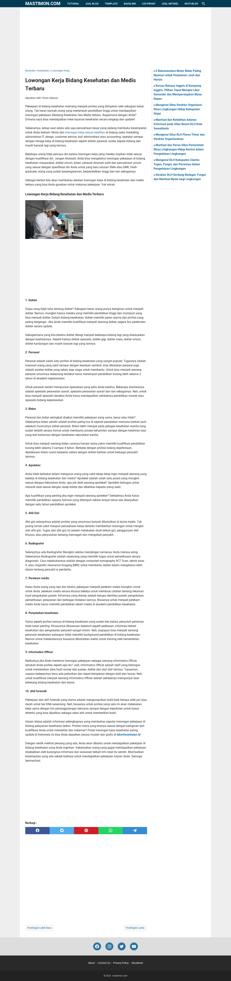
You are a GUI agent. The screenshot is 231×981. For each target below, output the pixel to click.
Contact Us (104, 962)
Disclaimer (137, 962)
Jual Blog (92, 3)
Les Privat (149, 3)
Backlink (130, 3)
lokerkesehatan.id (128, 734)
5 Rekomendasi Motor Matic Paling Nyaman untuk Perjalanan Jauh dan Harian (177, 75)
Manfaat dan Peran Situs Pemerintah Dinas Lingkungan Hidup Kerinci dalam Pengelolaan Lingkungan (179, 149)
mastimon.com (42, 3)
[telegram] (135, 830)
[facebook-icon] (97, 946)
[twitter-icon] (122, 946)
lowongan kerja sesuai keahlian (85, 132)
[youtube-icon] (134, 946)
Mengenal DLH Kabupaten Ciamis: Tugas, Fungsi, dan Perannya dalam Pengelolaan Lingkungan (177, 164)
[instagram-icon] (109, 946)
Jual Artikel (170, 3)
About (91, 962)
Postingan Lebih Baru (39, 927)
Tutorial (73, 3)
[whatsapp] (110, 830)
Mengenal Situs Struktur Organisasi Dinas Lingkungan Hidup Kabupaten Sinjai (178, 109)
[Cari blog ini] (203, 3)
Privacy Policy (121, 962)
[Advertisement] (115, 38)
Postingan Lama (135, 927)
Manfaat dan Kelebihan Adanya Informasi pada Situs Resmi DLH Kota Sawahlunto (178, 124)
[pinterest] (86, 830)
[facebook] (37, 830)
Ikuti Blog (191, 3)
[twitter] (62, 830)
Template (111, 3)
